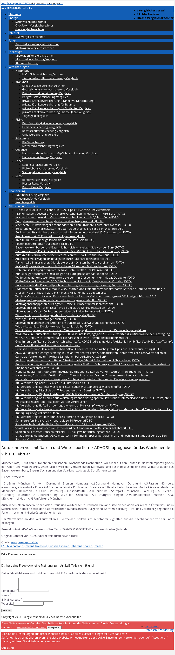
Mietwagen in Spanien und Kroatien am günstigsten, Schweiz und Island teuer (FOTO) (70, 323)
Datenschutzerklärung (159, 632)
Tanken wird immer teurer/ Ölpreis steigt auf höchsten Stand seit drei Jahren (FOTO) (69, 262)
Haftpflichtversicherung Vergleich (43, 74)
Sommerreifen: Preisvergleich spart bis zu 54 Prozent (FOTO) (54, 420)
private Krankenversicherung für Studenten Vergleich (56, 108)
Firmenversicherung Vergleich (41, 127)
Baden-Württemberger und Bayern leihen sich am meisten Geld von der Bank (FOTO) (69, 247)
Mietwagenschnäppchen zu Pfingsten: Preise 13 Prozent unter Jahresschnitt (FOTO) (69, 304)
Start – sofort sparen (28, 439)
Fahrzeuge (15, 52)
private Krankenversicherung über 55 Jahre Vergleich (56, 112)
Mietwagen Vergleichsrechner (34, 48)
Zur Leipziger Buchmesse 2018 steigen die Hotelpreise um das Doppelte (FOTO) (66, 274)
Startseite (15, 14)
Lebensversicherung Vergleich (41, 165)
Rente (19, 176)
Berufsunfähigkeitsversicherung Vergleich (49, 123)
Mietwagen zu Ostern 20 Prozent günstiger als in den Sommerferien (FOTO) (64, 311)
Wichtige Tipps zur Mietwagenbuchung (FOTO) (45, 319)
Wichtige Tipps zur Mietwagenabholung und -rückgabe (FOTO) (55, 315)
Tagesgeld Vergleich (35, 116)
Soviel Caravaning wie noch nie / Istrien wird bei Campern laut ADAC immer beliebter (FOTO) (74, 428)
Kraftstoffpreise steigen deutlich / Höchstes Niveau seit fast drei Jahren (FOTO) (66, 266)
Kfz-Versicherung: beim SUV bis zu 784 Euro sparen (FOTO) (53, 383)
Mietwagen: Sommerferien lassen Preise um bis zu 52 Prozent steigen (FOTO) (65, 308)
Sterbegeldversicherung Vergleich (44, 172)
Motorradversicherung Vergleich (36, 59)
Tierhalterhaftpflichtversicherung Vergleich (50, 78)
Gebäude (21, 150)
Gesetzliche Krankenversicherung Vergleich (50, 89)
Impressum (152, 629)
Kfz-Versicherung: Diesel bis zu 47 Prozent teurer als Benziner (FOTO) (60, 390)
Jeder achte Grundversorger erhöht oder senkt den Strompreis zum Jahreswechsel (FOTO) (73, 225)
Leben (19, 161)
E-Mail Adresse (11, 602)
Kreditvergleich (25, 202)
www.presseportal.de (24, 542)
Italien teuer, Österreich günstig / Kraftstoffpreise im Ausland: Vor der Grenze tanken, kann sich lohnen (81, 375)
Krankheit (21, 82)
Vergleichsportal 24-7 (18, 8)
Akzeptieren (54, 630)
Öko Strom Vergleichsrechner (34, 25)
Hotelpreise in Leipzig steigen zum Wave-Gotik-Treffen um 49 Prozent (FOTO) (65, 270)
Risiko (19, 119)
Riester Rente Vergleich (37, 183)
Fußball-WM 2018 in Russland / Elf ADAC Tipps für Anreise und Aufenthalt (62, 210)
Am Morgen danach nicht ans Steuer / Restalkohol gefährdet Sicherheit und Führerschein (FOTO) (77, 360)
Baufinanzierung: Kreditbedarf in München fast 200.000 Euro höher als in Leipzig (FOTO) (72, 251)
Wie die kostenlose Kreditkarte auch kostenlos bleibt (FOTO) (54, 326)
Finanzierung (17, 191)
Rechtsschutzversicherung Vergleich (45, 131)
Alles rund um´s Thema (23, 206)
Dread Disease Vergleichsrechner (43, 86)
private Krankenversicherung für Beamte (48, 104)
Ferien (13, 40)
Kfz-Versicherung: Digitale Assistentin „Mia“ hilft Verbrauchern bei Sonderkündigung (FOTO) (74, 394)
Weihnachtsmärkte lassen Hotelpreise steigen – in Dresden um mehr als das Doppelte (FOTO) (75, 277)
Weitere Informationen (31, 630)
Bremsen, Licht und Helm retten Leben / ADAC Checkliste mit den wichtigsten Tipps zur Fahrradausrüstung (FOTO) (88, 349)
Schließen (7, 650)
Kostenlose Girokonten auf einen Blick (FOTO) (44, 244)
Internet (14, 33)
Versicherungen (19, 67)
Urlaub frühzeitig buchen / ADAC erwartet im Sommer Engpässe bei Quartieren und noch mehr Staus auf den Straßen (91, 435)
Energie (13, 18)
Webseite (7, 606)
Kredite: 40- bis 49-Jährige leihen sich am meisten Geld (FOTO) (54, 240)
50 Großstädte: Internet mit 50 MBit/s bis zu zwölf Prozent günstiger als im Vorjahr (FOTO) (73, 281)
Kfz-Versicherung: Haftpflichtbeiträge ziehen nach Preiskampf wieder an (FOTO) (66, 405)
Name (6, 598)
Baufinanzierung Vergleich (32, 195)
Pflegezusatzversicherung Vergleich (45, 97)
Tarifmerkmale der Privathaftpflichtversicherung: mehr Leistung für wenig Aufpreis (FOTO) (73, 285)
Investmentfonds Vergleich (32, 198)
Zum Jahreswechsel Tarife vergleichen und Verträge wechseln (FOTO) (59, 221)
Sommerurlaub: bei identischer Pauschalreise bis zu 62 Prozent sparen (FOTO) (65, 424)
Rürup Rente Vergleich (36, 187)
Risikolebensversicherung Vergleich (45, 168)
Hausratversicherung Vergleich (42, 157)
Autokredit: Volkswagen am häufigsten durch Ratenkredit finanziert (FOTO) (63, 259)
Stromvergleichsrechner (30, 22)
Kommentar (9, 593)
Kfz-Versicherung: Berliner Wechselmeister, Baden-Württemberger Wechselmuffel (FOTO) (73, 387)
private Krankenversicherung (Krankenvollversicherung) (58, 101)
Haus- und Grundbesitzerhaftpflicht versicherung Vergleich (60, 153)
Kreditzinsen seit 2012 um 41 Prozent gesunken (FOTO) (50, 236)
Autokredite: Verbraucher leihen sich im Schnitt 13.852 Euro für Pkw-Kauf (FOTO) (67, 255)
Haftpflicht (22, 71)
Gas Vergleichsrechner (29, 29)
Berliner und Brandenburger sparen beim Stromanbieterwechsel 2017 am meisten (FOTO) (73, 232)
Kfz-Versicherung (26, 63)
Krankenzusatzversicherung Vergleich (46, 93)
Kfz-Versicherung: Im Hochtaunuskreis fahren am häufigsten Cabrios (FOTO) (64, 417)
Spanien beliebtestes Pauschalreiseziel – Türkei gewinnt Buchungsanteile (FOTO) (67, 432)
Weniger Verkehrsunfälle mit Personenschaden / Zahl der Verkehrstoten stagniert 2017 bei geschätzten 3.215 (85, 296)
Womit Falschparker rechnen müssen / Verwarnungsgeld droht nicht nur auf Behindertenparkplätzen (80, 330)
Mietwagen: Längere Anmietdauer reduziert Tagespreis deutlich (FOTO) (61, 300)
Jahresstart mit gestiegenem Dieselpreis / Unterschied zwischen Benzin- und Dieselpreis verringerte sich (82, 379)
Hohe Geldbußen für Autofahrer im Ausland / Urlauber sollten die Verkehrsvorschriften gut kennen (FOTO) (84, 372)
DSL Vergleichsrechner (30, 37)
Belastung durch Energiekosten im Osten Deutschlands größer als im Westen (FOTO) (69, 229)
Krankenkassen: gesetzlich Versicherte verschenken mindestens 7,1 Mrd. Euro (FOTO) (70, 213)
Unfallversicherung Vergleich (40, 134)
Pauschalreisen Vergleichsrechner (37, 44)
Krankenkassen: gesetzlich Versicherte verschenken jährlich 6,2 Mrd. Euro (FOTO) (67, 217)
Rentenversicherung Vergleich (41, 180)
